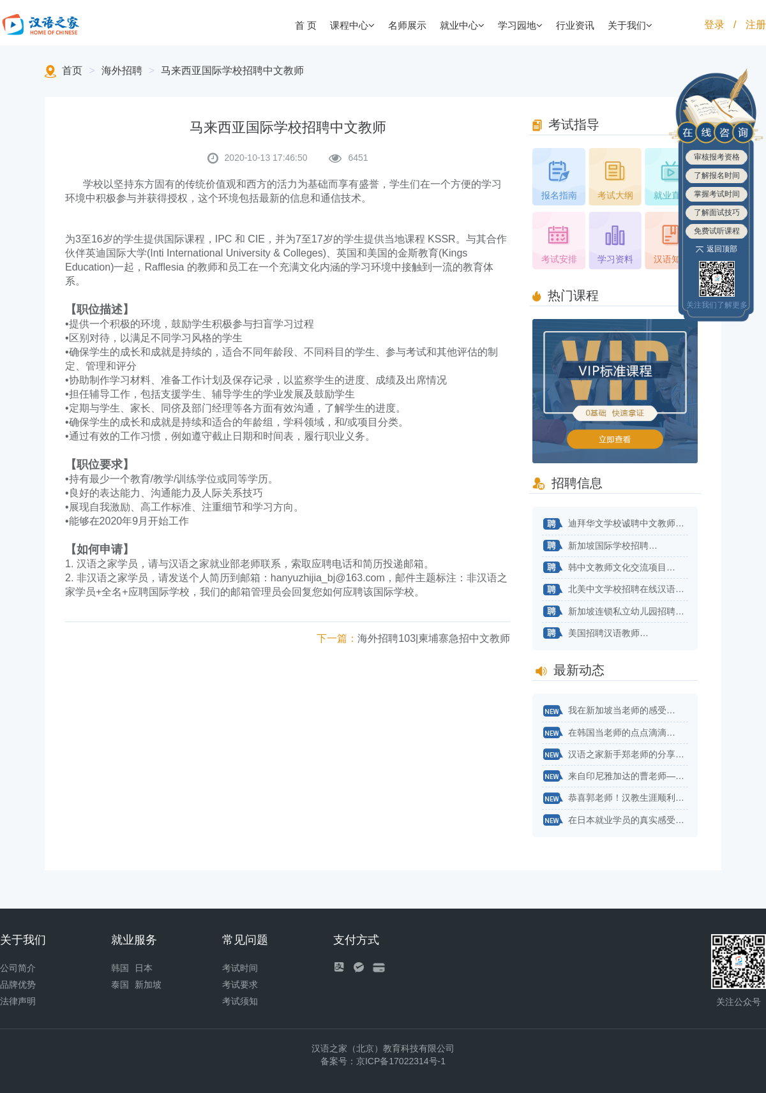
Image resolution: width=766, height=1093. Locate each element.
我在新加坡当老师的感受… (608, 711)
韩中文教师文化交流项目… (608, 567)
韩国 (120, 968)
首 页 (306, 25)
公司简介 (18, 968)
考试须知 (240, 1001)
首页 (72, 70)
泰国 (120, 984)
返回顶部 (717, 248)
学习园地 (520, 25)
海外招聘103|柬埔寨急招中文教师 (413, 638)
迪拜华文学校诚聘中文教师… (613, 524)
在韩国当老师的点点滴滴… (608, 733)
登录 (714, 24)
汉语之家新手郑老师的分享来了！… (615, 754)
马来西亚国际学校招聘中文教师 (232, 70)
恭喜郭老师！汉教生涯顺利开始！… (615, 798)
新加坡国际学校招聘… (599, 546)
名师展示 (407, 25)
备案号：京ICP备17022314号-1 (383, 1061)
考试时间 (240, 968)
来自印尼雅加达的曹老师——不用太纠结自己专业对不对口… (615, 776)
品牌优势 (18, 984)
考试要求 (240, 984)
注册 (756, 24)
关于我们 (630, 25)
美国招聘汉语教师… (595, 633)
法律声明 (18, 1001)
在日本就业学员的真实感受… (613, 820)
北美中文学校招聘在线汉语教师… (615, 590)
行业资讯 (575, 25)
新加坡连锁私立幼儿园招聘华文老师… (615, 612)
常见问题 (245, 939)
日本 (144, 968)
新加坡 (148, 984)
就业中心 (462, 25)
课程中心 (352, 25)
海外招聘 (121, 70)
